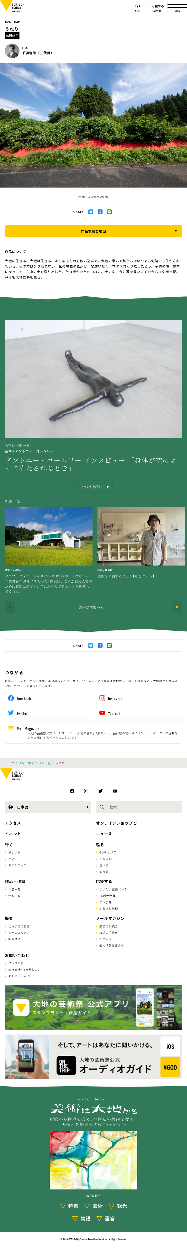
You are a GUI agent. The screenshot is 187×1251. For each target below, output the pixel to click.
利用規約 (105, 939)
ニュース (104, 834)
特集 (73, 1205)
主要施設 (105, 859)
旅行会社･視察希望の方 (24, 969)
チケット (14, 852)
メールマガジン (110, 918)
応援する (104, 881)
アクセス (13, 823)
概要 (9, 918)
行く (9, 844)
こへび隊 (105, 902)
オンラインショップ (114, 823)
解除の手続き (108, 932)
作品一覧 (44, 763)
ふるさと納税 (108, 908)
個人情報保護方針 (111, 945)
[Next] (177, 607)
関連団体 (14, 939)
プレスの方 (16, 963)
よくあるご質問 (19, 976)
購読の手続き (108, 926)
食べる (104, 865)
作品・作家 (12, 22)
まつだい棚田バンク (113, 889)
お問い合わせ (17, 955)
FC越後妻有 (107, 895)
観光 (122, 1205)
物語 (86, 1218)
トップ (9, 763)
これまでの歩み (19, 926)
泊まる (104, 871)
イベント (13, 834)
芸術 (98, 1205)
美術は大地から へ (93, 606)
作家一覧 (14, 895)
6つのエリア (108, 852)
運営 (110, 1218)
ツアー (12, 859)
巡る (100, 844)
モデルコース (17, 865)
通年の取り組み (19, 932)
